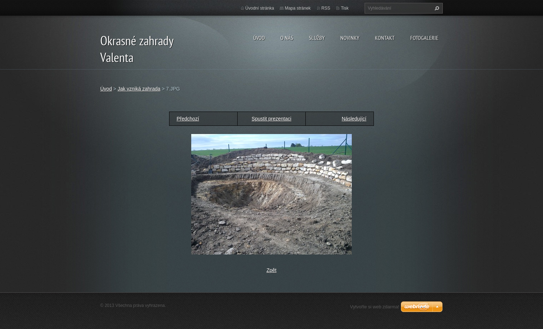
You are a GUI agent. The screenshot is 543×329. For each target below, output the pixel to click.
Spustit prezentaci (271, 119)
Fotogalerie (424, 37)
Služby (317, 37)
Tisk (345, 8)
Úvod (259, 37)
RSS (325, 8)
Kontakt (385, 37)
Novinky (349, 37)
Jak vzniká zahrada (139, 89)
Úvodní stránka (259, 8)
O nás (286, 37)
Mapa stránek (298, 8)
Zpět (271, 270)
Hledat (436, 8)
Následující (354, 119)
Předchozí (188, 119)
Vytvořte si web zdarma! (374, 306)
